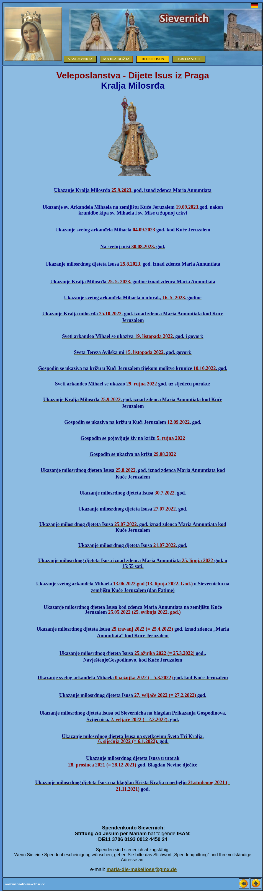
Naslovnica (80, 59)
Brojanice (189, 59)
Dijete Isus (152, 59)
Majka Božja (116, 59)
